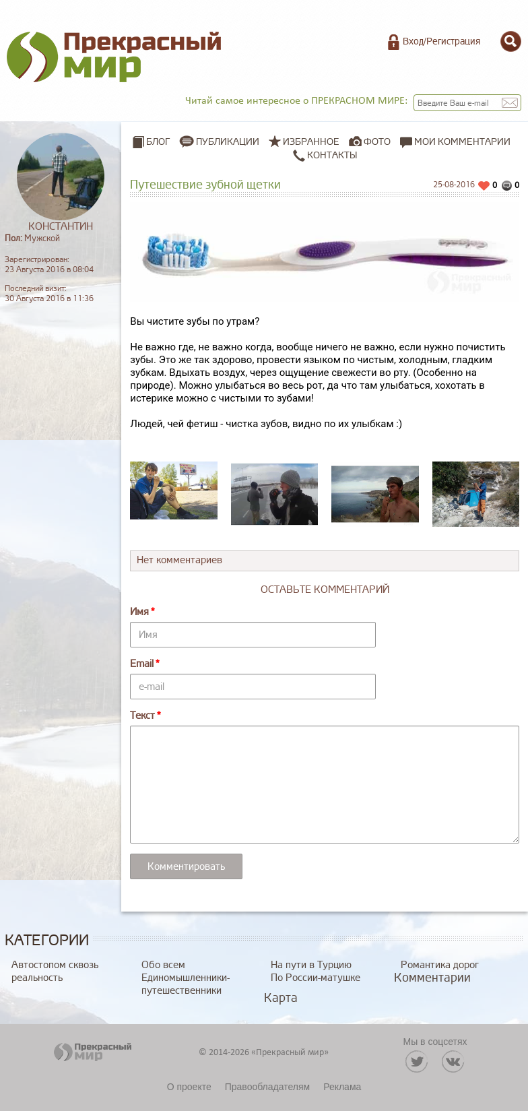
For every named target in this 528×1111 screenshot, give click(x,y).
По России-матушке (315, 978)
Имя (139, 612)
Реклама (342, 1086)
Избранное (311, 142)
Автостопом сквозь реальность (54, 971)
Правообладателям (267, 1086)
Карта (281, 997)
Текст (142, 715)
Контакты (325, 156)
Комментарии (432, 977)
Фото (377, 142)
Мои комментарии (455, 142)
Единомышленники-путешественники (185, 984)
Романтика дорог (440, 965)
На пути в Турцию (311, 965)
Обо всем (163, 965)
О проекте (189, 1086)
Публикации (227, 142)
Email (142, 664)
